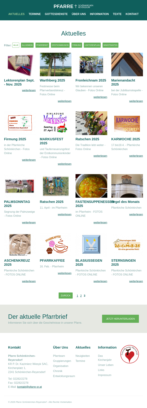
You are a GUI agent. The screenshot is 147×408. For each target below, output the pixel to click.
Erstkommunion (60, 45)
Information (99, 14)
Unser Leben (106, 365)
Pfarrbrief (42, 45)
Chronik (57, 371)
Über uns (79, 14)
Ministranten (111, 45)
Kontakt (132, 14)
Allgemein (27, 45)
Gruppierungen (62, 361)
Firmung (76, 45)
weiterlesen (29, 90)
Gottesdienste (56, 14)
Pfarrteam (59, 355)
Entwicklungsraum (64, 376)
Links (101, 370)
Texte (117, 14)
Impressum (104, 375)
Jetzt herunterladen (120, 318)
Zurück (65, 295)
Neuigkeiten (83, 355)
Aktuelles (16, 14)
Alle (15, 45)
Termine (35, 14)
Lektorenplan (92, 45)
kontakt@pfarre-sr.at (29, 386)
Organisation (60, 366)
